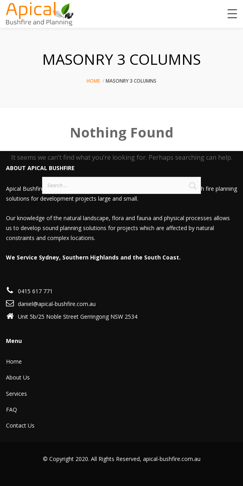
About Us (18, 377)
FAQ (11, 409)
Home (93, 80)
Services (16, 393)
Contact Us (20, 425)
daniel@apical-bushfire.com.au (57, 304)
